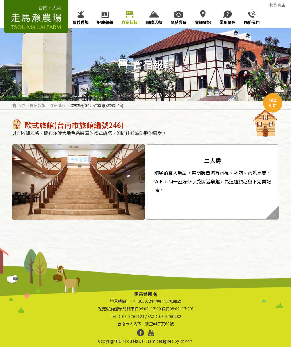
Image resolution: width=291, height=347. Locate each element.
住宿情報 (58, 105)
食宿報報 (37, 105)
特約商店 (277, 5)
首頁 (18, 105)
